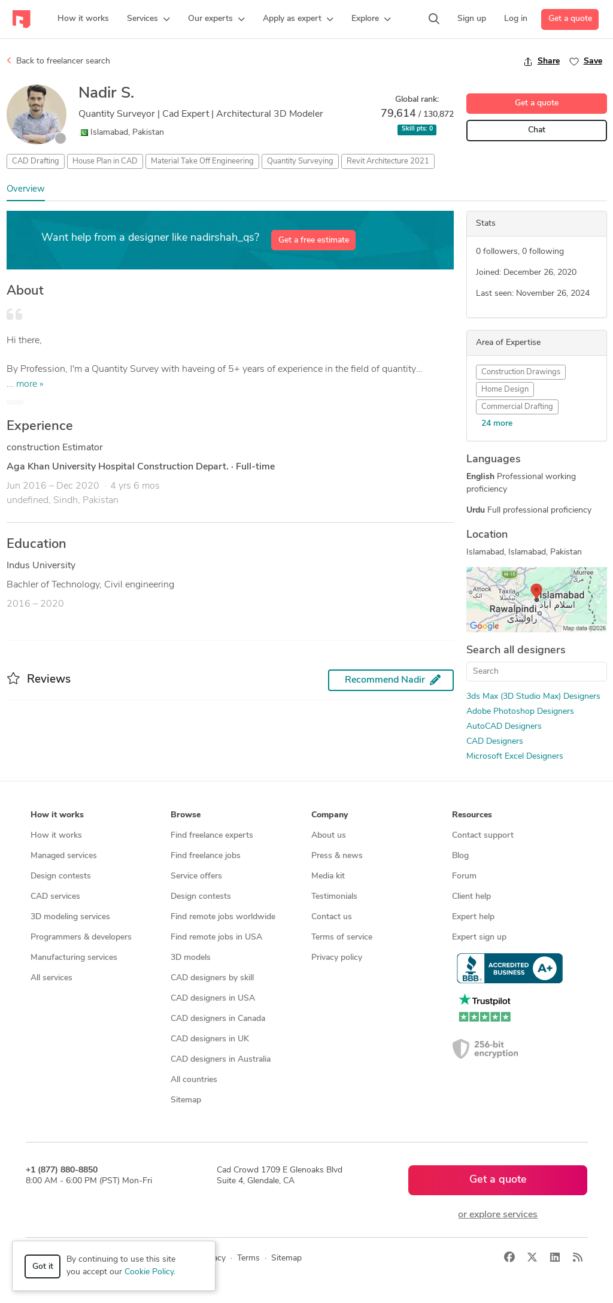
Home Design (505, 389)
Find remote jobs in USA (216, 937)
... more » (25, 384)
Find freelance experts (212, 835)
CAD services (55, 896)
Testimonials (334, 896)
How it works (56, 835)
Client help (471, 896)
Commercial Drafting (517, 407)
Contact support (483, 835)
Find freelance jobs (206, 856)
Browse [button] (186, 815)
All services (51, 978)
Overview (26, 189)
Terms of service (341, 937)
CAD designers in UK (210, 1039)
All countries (194, 1079)
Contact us (331, 917)
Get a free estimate (313, 240)
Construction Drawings (520, 372)
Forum (464, 876)
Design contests (61, 876)
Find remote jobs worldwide (223, 917)
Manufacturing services (74, 957)
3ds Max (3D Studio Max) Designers (533, 696)
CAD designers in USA (213, 998)
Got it (42, 1266)
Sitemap (186, 1100)
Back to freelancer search (58, 61)
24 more (496, 423)
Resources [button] (472, 815)
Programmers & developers (81, 937)
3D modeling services (70, 917)
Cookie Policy (149, 1272)
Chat (536, 130)
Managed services (64, 856)
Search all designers (516, 650)
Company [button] (329, 815)
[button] (148, 19)
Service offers (196, 876)
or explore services (498, 1215)
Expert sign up (479, 937)
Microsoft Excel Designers (514, 756)
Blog (460, 856)
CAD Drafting (35, 161)
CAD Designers (494, 741)
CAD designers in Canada (218, 1018)
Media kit (328, 876)
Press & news (337, 856)
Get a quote (570, 18)
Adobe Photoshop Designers (520, 711)
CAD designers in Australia (221, 1059)
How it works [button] (57, 815)
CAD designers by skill (212, 978)
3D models (191, 957)
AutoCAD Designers (504, 726)
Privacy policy (336, 957)
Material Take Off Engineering (202, 161)
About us (328, 835)
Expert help (473, 917)
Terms (248, 1258)
